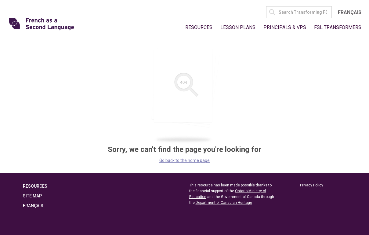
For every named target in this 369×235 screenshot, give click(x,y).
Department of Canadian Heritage (224, 202)
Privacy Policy (311, 185)
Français (349, 12)
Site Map (32, 195)
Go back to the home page (184, 160)
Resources (198, 27)
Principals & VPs (284, 27)
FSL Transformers (337, 27)
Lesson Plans (237, 27)
